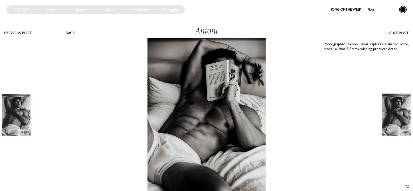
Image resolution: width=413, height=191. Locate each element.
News (80, 9)
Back (70, 33)
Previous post (18, 33)
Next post (398, 33)
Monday (21, 9)
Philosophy (170, 9)
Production (140, 9)
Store (110, 9)
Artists (51, 9)
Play (371, 9)
